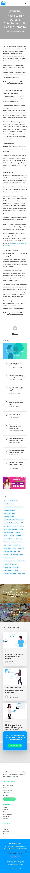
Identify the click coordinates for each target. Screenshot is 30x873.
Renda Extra (6, 788)
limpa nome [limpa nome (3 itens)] (17, 545)
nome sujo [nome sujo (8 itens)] (21, 548)
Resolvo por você (7, 790)
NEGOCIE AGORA (9, 799)
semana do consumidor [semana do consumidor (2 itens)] (10, 573)
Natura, (13, 848)
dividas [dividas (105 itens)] (5, 535)
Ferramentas (8, 687)
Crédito (5, 807)
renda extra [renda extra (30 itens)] (16, 567)
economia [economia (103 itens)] (18, 535)
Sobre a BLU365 (7, 827)
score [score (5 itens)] (16, 570)
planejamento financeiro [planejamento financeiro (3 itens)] (17, 554)
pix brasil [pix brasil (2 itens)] (6, 554)
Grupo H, (23, 846)
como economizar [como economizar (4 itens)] (8, 503)
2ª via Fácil (6, 795)
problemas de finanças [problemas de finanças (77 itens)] (9, 561)
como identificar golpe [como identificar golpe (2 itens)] (9, 510)
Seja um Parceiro (15, 857)
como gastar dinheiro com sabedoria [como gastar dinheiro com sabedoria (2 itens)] (13, 507)
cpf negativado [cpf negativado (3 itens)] (7, 526)
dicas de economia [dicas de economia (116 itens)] (8, 532)
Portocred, (17, 848)
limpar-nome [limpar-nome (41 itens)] (7, 548)
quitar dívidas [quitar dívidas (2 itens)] (7, 567)
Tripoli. (25, 848)
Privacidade (6, 831)
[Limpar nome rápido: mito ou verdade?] (15, 684)
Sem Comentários (15, 34)
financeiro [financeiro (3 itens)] (6, 542)
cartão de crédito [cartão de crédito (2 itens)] (13, 500)
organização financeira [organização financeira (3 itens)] (10, 551)
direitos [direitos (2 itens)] (18, 532)
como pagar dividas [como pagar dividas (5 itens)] (9, 516)
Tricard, (22, 848)
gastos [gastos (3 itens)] (20, 542)
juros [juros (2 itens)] (9, 545)
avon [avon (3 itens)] (5, 500)
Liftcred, (5, 848)
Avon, (6, 846)
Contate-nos (6, 833)
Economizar (6, 812)
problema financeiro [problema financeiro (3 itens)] (9, 557)
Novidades (5, 809)
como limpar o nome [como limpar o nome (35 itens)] (9, 513)
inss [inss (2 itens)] (5, 545)
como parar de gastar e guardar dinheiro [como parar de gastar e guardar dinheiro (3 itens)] (14, 519)
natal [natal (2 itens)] (14, 548)
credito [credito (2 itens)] (16, 526)
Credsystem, (18, 846)
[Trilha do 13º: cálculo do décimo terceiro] (15, 612)
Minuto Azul (6, 792)
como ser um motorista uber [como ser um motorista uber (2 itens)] (11, 523)
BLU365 (10, 31)
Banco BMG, (11, 846)
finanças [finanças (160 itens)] (14, 542)
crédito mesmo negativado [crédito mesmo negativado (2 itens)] (10, 529)
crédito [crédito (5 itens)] (22, 526)
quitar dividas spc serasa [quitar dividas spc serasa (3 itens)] (10, 564)
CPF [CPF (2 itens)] (22, 523)
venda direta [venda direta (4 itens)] (21, 573)
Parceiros (5, 818)
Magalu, (9, 848)
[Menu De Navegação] (28, 3)
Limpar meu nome (15, 11)
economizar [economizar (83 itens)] (19, 538)
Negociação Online (8, 785)
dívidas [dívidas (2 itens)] (12, 535)
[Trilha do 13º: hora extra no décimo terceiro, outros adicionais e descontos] (15, 593)
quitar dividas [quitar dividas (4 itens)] (21, 561)
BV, (14, 846)
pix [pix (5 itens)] (19, 551)
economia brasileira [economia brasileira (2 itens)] (9, 538)
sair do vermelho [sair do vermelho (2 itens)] (8, 570)
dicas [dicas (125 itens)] (21, 529)
